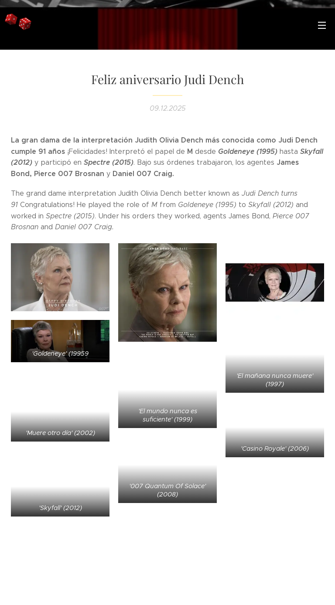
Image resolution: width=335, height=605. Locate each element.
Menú (322, 25)
